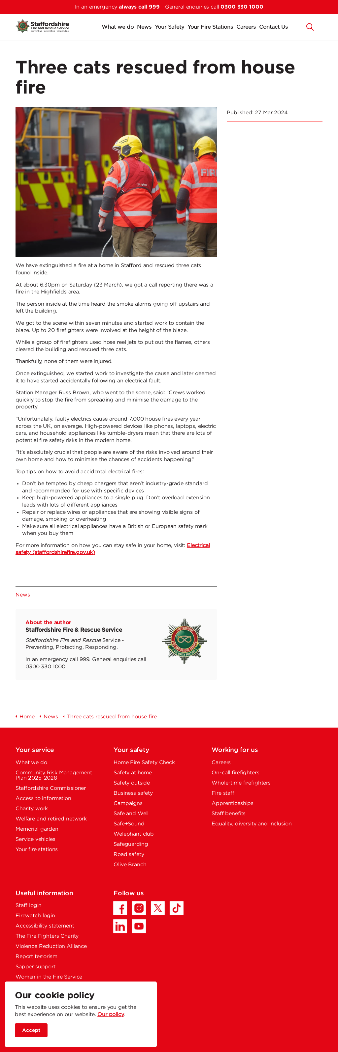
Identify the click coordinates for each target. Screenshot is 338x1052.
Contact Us (273, 27)
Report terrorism (36, 956)
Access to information (43, 798)
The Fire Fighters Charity (47, 936)
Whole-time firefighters (241, 783)
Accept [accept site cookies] (31, 1030)
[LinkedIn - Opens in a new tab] (120, 926)
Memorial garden (37, 829)
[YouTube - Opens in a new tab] (139, 926)
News (144, 27)
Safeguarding (131, 844)
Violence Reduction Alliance (51, 946)
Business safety (133, 793)
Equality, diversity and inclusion (251, 823)
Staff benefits (229, 813)
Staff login (29, 905)
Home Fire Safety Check (144, 762)
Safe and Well (131, 813)
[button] (310, 26)
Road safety (129, 854)
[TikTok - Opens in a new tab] (176, 908)
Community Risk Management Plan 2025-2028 (54, 775)
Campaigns (128, 803)
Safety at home (133, 772)
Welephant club (134, 834)
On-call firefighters (235, 772)
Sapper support (35, 966)
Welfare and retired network (51, 819)
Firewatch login (35, 915)
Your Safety (169, 27)
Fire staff (223, 793)
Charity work (32, 808)
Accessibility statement (45, 926)
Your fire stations (37, 849)
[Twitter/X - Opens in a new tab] (158, 908)
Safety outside (132, 783)
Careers (246, 27)
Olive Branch (130, 864)
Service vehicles (35, 839)
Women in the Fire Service (49, 977)
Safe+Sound (129, 823)
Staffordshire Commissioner (51, 788)
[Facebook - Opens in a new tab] (120, 908)
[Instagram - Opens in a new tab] (139, 908)
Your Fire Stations (210, 27)
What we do (118, 27)
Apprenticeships (233, 803)
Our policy (110, 1014)
